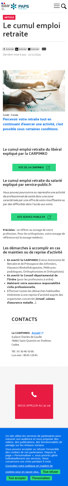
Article (9, 17)
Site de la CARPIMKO (31, 167)
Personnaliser (41, 478)
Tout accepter (17, 478)
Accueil (36, 332)
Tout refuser (50, 471)
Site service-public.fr (31, 217)
